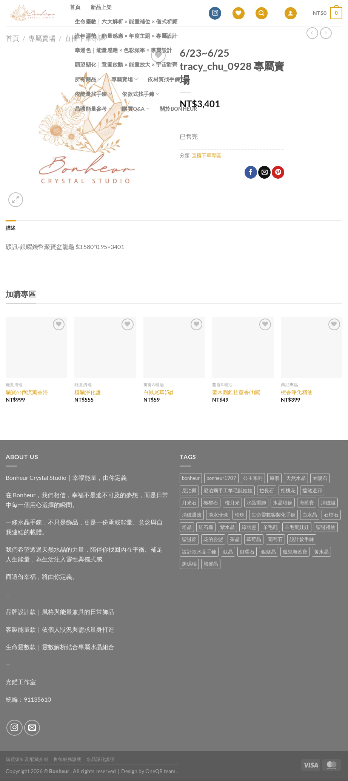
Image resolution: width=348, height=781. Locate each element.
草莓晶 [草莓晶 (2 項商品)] (253, 539)
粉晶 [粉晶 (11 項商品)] (187, 527)
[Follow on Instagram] (215, 13)
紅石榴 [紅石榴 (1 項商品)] (206, 527)
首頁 (75, 7)
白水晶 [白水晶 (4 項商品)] (309, 515)
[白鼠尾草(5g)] (174, 347)
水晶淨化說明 (100, 759)
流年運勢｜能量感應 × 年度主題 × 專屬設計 (126, 35)
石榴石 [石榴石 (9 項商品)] (331, 515)
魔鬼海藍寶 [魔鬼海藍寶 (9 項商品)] (295, 552)
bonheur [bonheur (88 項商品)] (191, 478)
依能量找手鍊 (93, 93)
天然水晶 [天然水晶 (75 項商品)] (296, 478)
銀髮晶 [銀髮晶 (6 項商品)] (268, 552)
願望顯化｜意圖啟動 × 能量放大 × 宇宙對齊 (126, 64)
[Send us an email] (32, 728)
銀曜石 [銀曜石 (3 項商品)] (247, 552)
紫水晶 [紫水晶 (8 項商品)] (227, 527)
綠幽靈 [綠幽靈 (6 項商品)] (249, 527)
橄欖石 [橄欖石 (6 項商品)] (210, 503)
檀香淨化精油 (297, 392)
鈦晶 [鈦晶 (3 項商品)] (228, 552)
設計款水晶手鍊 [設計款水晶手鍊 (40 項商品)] (199, 552)
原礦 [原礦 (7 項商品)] (274, 478)
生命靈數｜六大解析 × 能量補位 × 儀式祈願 (126, 21)
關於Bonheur (178, 108)
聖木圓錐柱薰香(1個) (236, 392)
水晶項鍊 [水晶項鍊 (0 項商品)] (283, 503)
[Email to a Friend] (264, 172)
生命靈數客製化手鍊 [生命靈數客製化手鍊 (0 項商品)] (273, 515)
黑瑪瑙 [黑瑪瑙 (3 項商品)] (189, 564)
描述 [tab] (11, 228)
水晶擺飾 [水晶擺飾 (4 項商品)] (256, 503)
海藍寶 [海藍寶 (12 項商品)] (306, 503)
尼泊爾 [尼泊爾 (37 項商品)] (189, 490)
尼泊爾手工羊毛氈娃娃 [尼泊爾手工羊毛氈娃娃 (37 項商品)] (228, 490)
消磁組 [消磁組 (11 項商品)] (328, 503)
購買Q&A (136, 108)
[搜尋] (262, 13)
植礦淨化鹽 (87, 392)
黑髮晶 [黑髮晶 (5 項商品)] (210, 564)
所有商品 (88, 79)
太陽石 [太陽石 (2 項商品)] (320, 478)
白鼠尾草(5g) (158, 392)
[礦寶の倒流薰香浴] (36, 347)
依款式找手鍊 (140, 93)
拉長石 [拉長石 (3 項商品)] (266, 490)
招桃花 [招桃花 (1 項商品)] (288, 490)
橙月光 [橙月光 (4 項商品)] (232, 503)
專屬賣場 (124, 79)
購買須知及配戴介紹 (27, 759)
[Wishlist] (239, 13)
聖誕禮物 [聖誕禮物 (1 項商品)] (326, 527)
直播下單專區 (206, 155)
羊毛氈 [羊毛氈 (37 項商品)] (270, 527)
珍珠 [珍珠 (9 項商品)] (240, 515)
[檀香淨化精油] (311, 347)
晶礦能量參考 (93, 108)
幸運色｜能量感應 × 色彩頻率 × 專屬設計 (123, 50)
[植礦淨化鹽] (105, 347)
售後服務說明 (67, 759)
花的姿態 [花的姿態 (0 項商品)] (213, 539)
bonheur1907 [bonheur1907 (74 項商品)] (221, 478)
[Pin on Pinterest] (278, 172)
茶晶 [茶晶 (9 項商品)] (235, 539)
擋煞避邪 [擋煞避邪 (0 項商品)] (312, 490)
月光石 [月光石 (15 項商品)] (189, 503)
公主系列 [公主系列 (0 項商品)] (253, 478)
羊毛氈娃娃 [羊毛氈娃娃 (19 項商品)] (297, 527)
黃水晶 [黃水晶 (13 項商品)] (321, 552)
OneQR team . (161, 771)
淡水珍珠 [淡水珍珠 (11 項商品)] (218, 515)
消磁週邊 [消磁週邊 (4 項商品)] (192, 515)
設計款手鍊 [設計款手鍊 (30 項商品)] (301, 539)
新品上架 (101, 7)
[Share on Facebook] (251, 172)
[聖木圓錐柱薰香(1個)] (243, 347)
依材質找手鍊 (166, 79)
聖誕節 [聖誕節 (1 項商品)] (189, 539)
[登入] (291, 13)
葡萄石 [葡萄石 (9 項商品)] (275, 539)
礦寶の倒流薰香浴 (27, 392)
